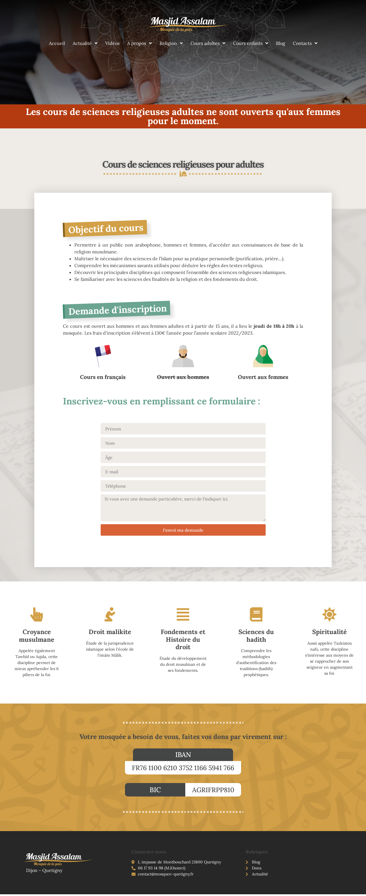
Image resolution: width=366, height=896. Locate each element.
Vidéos (112, 43)
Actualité (85, 43)
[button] (183, 754)
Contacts (305, 43)
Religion (171, 43)
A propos (139, 43)
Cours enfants (250, 43)
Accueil (57, 43)
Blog (280, 43)
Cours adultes (207, 43)
